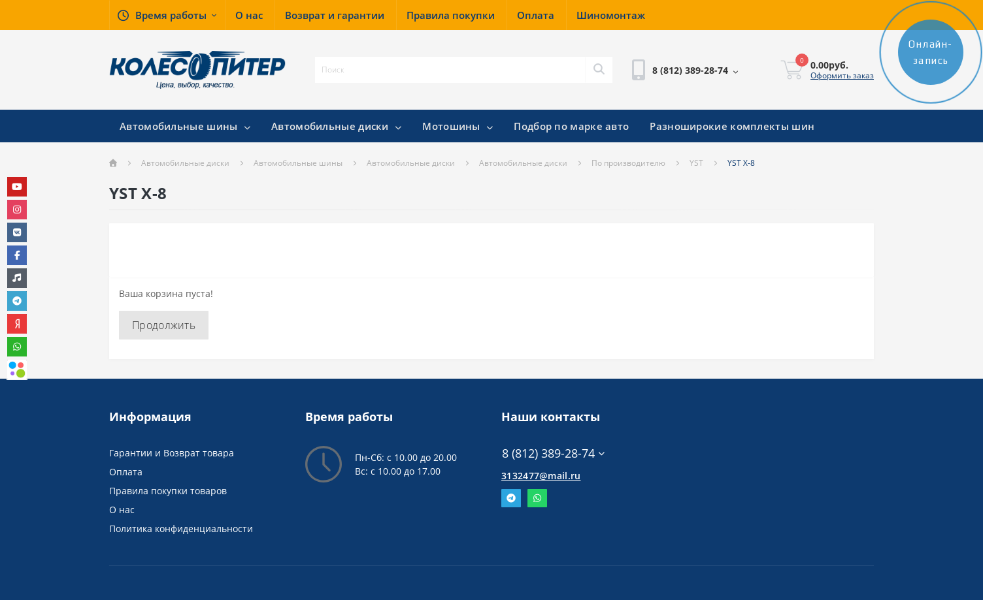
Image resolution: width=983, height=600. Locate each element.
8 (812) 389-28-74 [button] (553, 453)
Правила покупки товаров (168, 490)
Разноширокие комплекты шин (732, 126)
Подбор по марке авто (571, 126)
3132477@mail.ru (541, 475)
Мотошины (457, 126)
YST (696, 162)
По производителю (628, 162)
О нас (122, 509)
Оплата (125, 472)
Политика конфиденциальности (181, 528)
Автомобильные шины (185, 126)
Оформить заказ (842, 75)
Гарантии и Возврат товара (171, 453)
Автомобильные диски (336, 126)
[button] (167, 15)
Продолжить (163, 325)
